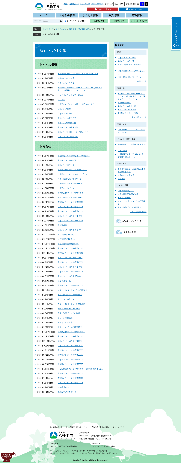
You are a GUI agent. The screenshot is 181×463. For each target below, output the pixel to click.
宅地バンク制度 (64, 109)
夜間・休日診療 (133, 9)
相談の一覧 (141, 81)
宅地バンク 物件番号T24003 (70, 258)
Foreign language (97, 4)
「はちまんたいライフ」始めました (72, 95)
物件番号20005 (64, 387)
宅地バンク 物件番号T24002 (70, 267)
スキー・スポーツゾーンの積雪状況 (72, 290)
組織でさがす (99, 21)
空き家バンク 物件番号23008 (70, 350)
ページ (76, 21)
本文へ (66, 4)
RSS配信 (105, 427)
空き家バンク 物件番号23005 (70, 364)
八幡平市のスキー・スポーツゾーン (72, 174)
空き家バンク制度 (65, 114)
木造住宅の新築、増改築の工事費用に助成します (78, 74)
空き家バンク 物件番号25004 (70, 207)
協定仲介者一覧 (64, 281)
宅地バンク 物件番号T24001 (70, 276)
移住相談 (61, 100)
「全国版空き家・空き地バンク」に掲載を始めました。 (81, 369)
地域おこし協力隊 (65, 322)
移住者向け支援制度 (66, 78)
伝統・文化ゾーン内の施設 (69, 309)
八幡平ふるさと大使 (66, 83)
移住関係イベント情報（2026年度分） (74, 156)
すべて (69, 21)
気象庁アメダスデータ (67, 392)
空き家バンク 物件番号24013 (70, 248)
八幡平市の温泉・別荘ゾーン (70, 184)
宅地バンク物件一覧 (66, 165)
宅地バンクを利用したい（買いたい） (73, 132)
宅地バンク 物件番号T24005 (70, 216)
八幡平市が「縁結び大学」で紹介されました (76, 104)
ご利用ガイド (74, 4)
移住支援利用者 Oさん (67, 234)
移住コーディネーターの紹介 (70, 197)
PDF (84, 21)
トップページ (48, 29)
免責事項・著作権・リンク (77, 427)
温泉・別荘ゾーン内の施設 (69, 313)
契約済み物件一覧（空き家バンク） (72, 170)
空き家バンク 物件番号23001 (70, 262)
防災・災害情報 (103, 9)
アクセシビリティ (119, 427)
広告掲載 (95, 427)
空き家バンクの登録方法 (68, 137)
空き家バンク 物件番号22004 (70, 383)
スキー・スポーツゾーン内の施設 (71, 304)
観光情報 (114, 15)
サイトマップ (85, 4)
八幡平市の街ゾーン (66, 188)
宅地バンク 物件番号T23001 (70, 341)
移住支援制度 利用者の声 (68, 244)
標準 (122, 4)
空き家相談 (62, 225)
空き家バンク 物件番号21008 (70, 378)
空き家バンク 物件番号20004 (70, 285)
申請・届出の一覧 (139, 117)
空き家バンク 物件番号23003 (70, 373)
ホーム (44, 15)
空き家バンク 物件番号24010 (70, 253)
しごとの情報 (90, 15)
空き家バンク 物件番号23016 (70, 336)
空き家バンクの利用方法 (68, 127)
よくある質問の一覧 (138, 212)
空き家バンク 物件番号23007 (70, 360)
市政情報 (137, 15)
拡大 (116, 4)
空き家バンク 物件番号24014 (70, 221)
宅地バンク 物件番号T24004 (70, 230)
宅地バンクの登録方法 (67, 118)
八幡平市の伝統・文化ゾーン (70, 179)
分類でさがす (119, 21)
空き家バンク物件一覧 (67, 160)
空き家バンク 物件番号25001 (70, 211)
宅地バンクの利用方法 (67, 123)
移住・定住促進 (49, 34)
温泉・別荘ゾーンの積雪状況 (70, 295)
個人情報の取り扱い (57, 427)
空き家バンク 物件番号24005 (70, 272)
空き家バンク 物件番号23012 (70, 346)
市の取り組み (84, 29)
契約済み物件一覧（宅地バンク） (71, 193)
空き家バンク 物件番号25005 (70, 202)
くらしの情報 (67, 15)
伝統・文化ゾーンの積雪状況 (70, 327)
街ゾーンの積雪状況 (66, 299)
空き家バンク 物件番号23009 (70, 355)
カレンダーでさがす (139, 21)
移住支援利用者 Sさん (67, 239)
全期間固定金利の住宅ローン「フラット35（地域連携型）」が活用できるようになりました (132, 96)
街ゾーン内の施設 (65, 318)
